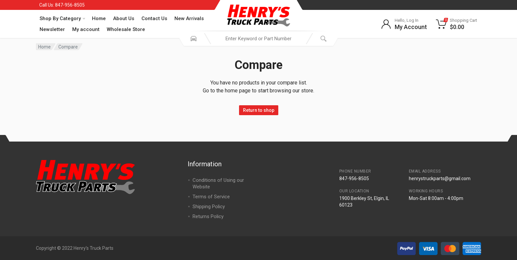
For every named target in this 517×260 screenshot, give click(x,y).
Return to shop (258, 110)
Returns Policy (208, 216)
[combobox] (258, 38)
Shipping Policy (209, 207)
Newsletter (52, 29)
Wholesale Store (126, 29)
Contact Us (154, 18)
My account (86, 29)
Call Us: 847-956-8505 (62, 5)
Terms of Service (211, 197)
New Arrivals (189, 18)
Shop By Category (62, 18)
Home (99, 18)
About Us (123, 18)
